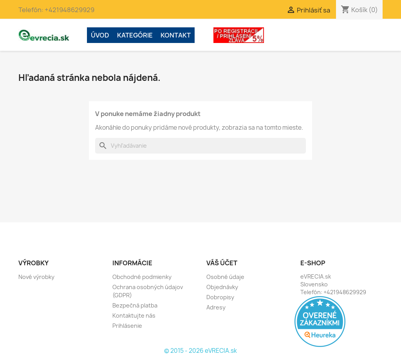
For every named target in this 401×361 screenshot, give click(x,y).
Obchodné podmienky (142, 277)
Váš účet (221, 263)
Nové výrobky (36, 277)
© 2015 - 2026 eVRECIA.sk (200, 351)
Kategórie (135, 35)
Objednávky (222, 287)
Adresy (216, 307)
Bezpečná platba (134, 305)
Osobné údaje (225, 277)
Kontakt (176, 35)
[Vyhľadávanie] (200, 146)
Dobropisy (220, 297)
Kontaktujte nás (133, 315)
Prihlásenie (127, 325)
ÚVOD (100, 35)
